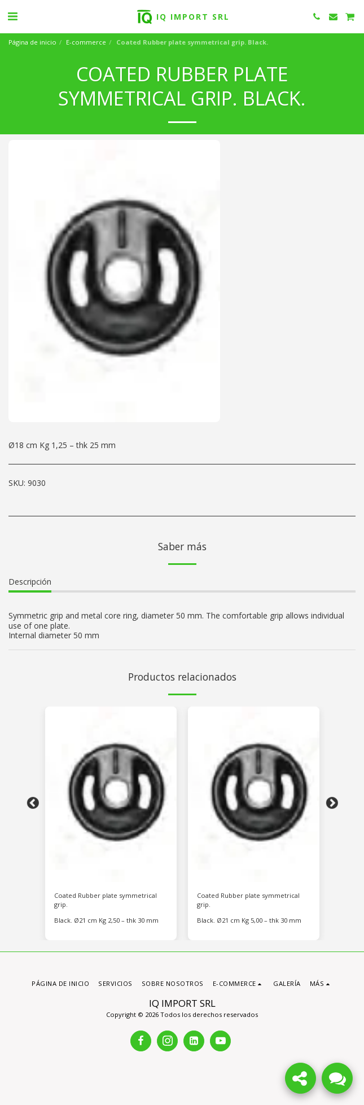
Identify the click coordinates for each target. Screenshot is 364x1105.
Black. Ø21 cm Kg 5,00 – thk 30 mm (249, 920)
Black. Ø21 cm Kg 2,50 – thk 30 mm (106, 920)
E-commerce (86, 42)
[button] (12, 16)
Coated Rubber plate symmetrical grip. (105, 900)
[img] (111, 794)
